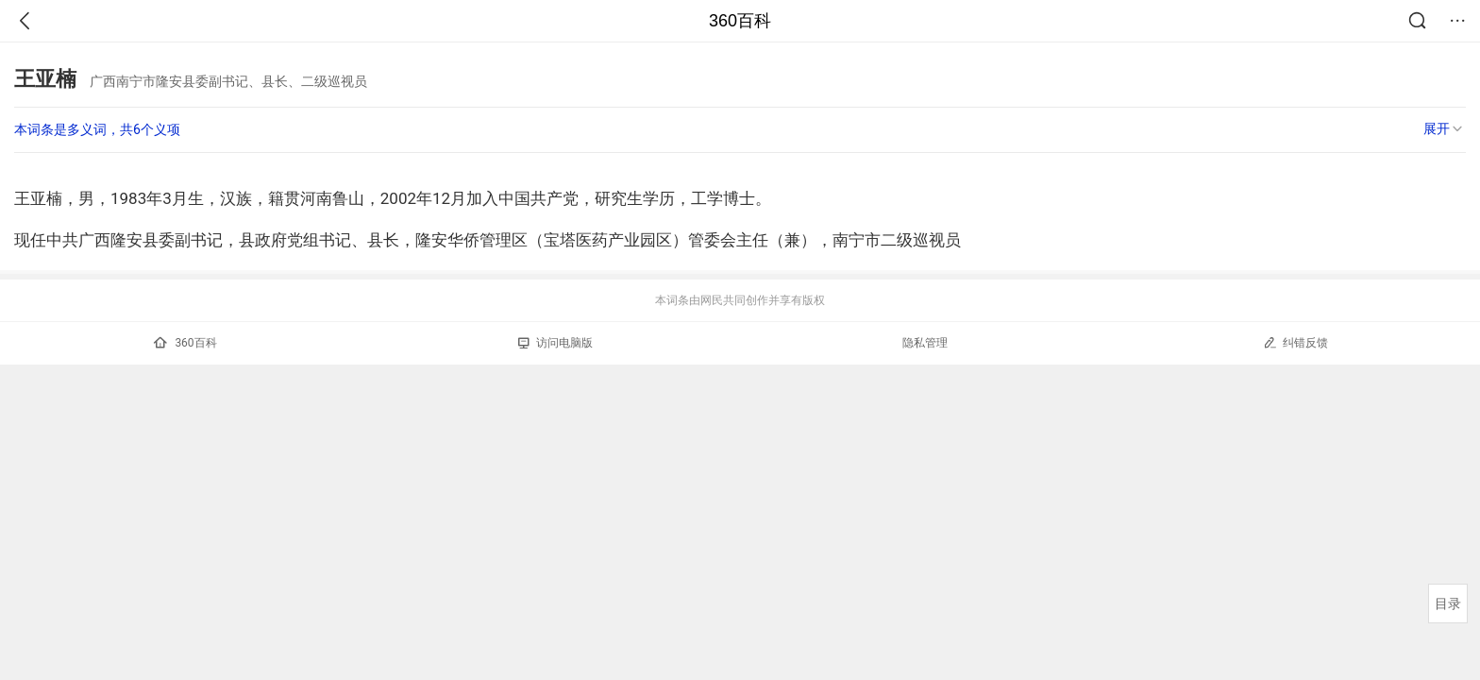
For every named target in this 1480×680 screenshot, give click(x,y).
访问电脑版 (555, 342)
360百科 (740, 20)
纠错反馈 (1295, 342)
